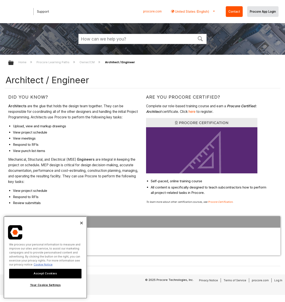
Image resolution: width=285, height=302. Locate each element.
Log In (278, 280)
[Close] (81, 223)
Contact (234, 11)
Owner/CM (87, 62)
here (193, 111)
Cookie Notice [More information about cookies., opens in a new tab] (43, 264)
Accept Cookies (45, 273)
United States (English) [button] (191, 11)
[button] (200, 38)
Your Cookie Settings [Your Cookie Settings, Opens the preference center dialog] (45, 285)
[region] (45, 257)
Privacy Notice (208, 280)
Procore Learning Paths (53, 62)
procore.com (152, 11)
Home (22, 62)
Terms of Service (235, 280)
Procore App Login (263, 11)
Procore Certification (220, 201)
